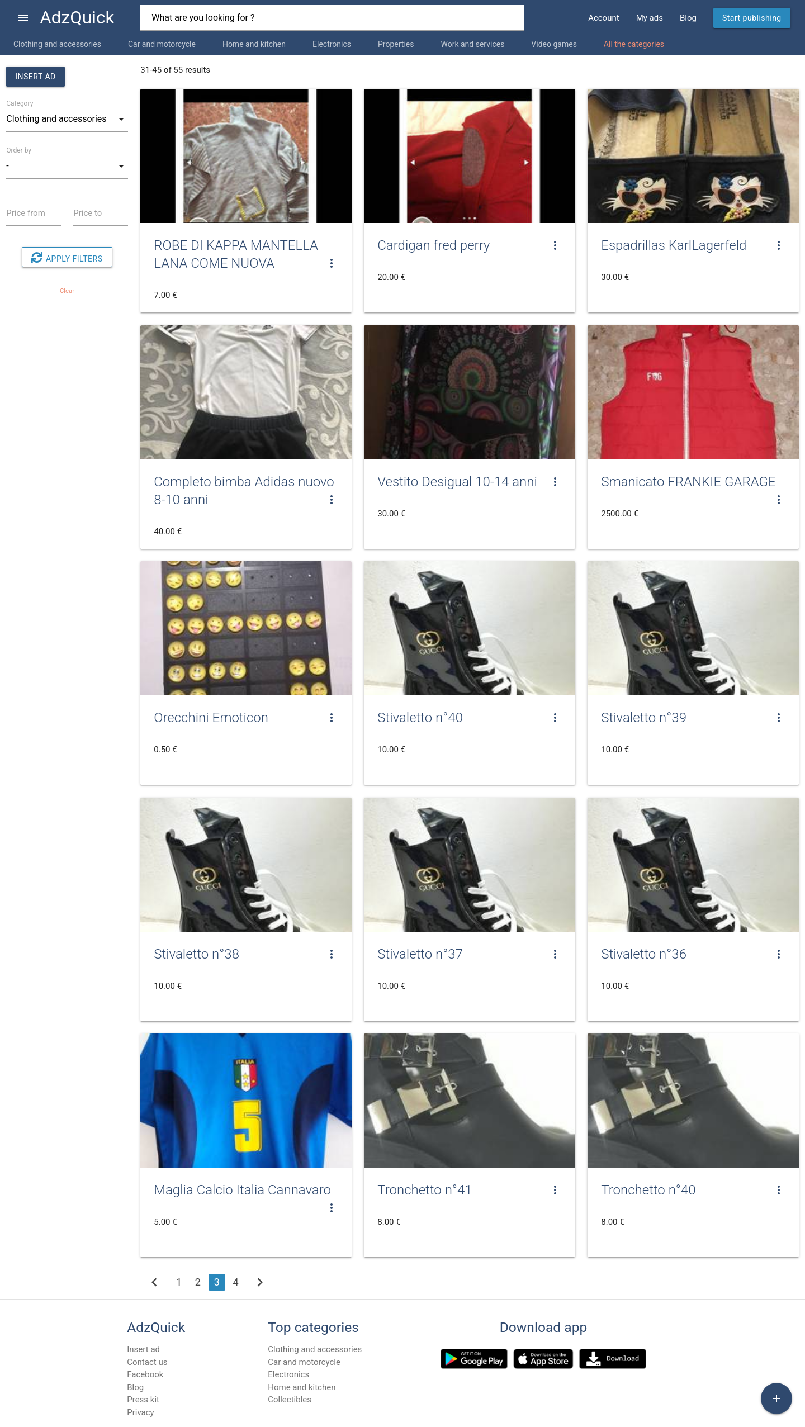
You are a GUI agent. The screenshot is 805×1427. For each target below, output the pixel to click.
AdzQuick (77, 17)
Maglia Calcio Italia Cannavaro (242, 1190)
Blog (688, 18)
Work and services (472, 44)
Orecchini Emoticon (211, 718)
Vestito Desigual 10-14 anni (457, 482)
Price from (25, 213)
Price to (87, 213)
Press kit (143, 1400)
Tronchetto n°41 (424, 1190)
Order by (18, 150)
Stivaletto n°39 (643, 718)
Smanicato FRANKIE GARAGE (688, 482)
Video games (554, 44)
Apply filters (66, 257)
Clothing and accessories (57, 44)
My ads (649, 18)
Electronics (331, 44)
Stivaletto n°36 (643, 954)
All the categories (634, 44)
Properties (396, 44)
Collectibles (289, 1400)
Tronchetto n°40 (648, 1190)
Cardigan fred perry (433, 245)
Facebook (145, 1374)
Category (19, 103)
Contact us (147, 1362)
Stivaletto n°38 (196, 954)
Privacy (140, 1412)
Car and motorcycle (162, 44)
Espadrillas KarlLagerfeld (673, 245)
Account (603, 18)
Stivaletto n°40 (420, 718)
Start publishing (752, 17)
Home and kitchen (254, 44)
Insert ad (35, 76)
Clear (67, 291)
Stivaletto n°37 (420, 954)
